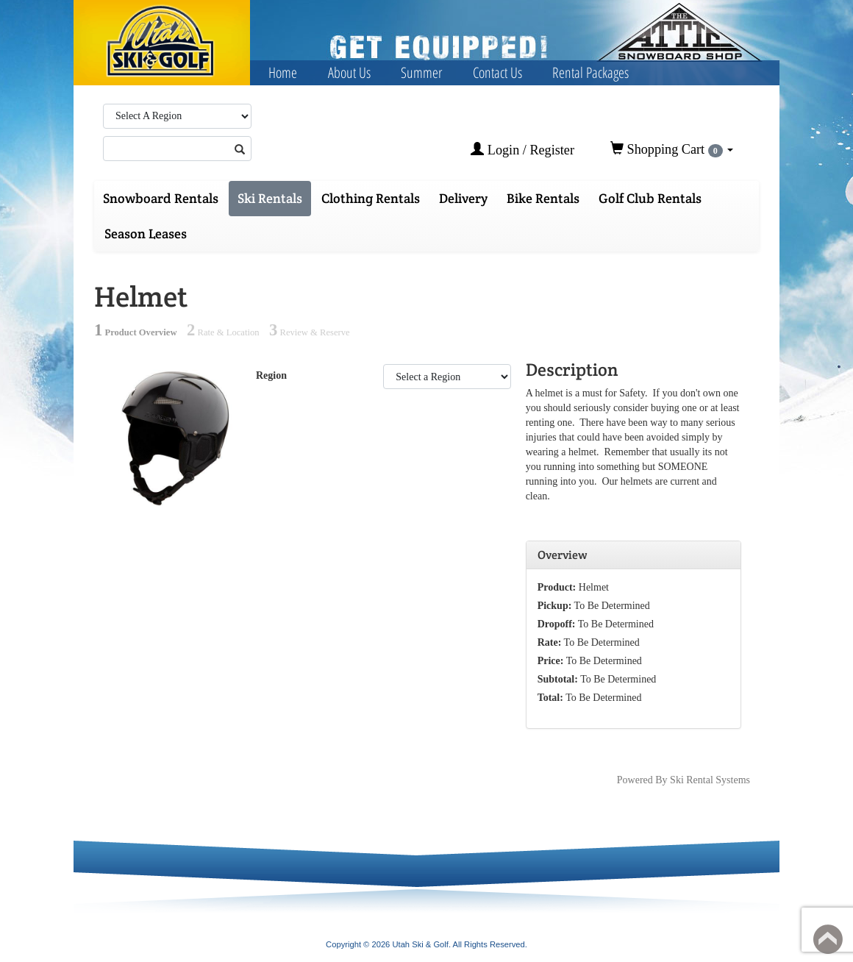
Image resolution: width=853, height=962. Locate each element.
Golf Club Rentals (650, 198)
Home (282, 72)
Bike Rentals (543, 198)
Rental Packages (590, 72)
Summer (421, 72)
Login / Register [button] (522, 149)
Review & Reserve (309, 332)
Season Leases (145, 233)
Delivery (463, 198)
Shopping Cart (671, 149)
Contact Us (497, 72)
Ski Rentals (270, 198)
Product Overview (135, 332)
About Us (349, 72)
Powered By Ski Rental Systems (683, 779)
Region (271, 375)
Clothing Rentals (370, 198)
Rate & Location (223, 332)
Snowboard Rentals (160, 198)
